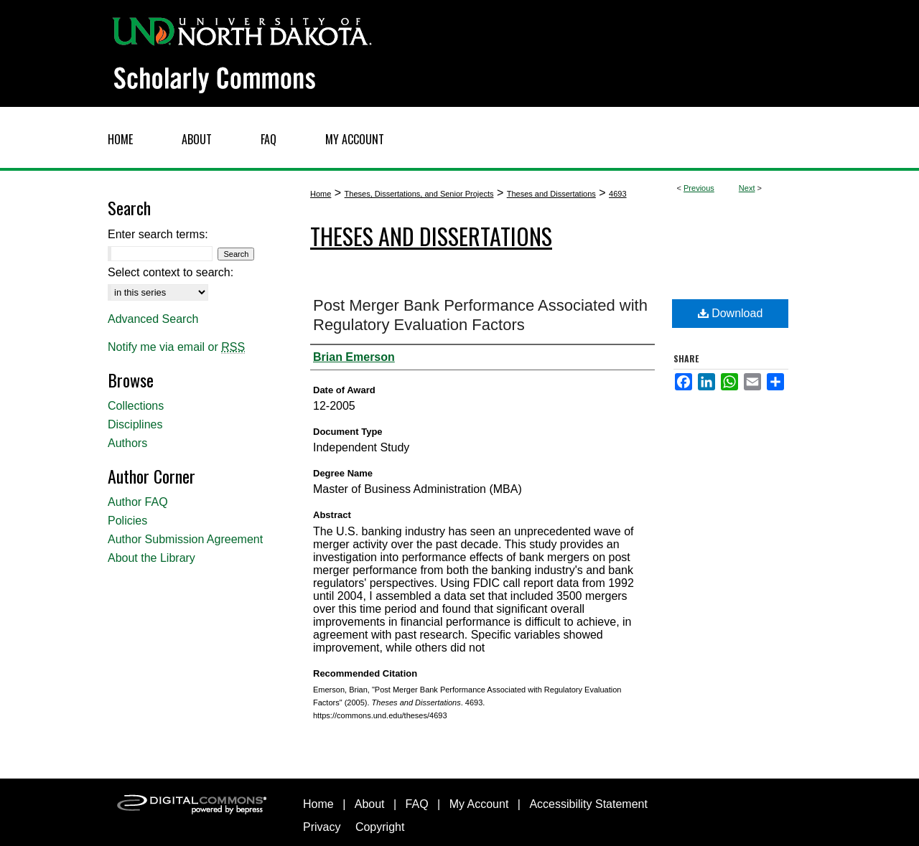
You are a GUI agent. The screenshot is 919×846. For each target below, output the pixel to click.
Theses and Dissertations (551, 193)
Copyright (379, 827)
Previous (699, 188)
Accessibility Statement (588, 804)
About (370, 804)
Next (747, 188)
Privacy (321, 827)
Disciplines (135, 424)
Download (730, 313)
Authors (127, 443)
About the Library (151, 558)
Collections (136, 406)
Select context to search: (170, 272)
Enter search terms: (158, 234)
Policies (127, 520)
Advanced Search (153, 319)
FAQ (417, 804)
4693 (617, 193)
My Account (479, 804)
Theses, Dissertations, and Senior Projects (419, 193)
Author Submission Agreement (185, 539)
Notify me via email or (176, 347)
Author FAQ (138, 502)
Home (320, 193)
